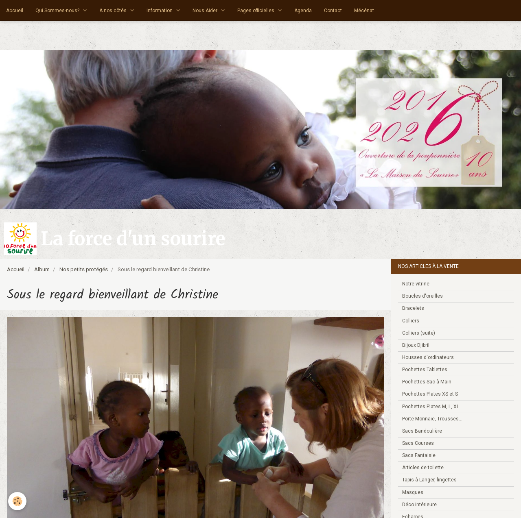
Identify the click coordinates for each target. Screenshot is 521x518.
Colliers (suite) (418, 333)
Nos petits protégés (83, 269)
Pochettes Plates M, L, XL (430, 406)
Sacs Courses (418, 443)
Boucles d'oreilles (422, 296)
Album (42, 269)
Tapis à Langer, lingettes (429, 480)
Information (160, 10)
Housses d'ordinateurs (428, 357)
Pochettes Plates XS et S (430, 394)
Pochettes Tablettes (424, 369)
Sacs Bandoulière (422, 431)
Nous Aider (206, 10)
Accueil (14, 10)
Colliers (410, 321)
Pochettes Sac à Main (426, 382)
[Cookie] (17, 501)
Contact (333, 10)
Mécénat (364, 10)
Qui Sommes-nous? (58, 10)
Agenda (303, 10)
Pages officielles (256, 10)
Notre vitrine (415, 284)
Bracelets (413, 308)
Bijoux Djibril (415, 345)
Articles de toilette (423, 467)
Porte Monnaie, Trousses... (432, 419)
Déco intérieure (419, 504)
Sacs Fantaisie (419, 455)
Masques (412, 492)
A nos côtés (113, 10)
